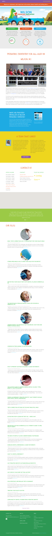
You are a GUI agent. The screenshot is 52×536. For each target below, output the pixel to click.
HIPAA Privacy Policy (23, 523)
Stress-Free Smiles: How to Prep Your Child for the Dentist (24, 261)
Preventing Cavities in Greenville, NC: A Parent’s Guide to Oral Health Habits (25, 426)
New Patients (11, 28)
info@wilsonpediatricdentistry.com (26, 176)
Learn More (25, 157)
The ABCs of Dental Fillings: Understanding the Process (23, 435)
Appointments (39, 28)
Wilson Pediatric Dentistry (32, 88)
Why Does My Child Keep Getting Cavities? (19, 472)
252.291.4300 (47, 1)
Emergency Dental (16, 400)
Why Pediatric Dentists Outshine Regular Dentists (22, 463)
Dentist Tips (17, 348)
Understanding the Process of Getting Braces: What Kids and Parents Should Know (25, 325)
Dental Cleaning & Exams (19, 306)
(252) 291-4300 (8, 515)
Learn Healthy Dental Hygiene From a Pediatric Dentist (23, 499)
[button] (26, 199)
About (35, 519)
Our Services (25, 28)
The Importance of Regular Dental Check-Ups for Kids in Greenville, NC (23, 304)
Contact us (27, 102)
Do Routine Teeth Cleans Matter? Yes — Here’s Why (22, 416)
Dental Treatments (18, 284)
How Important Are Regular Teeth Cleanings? (20, 481)
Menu (3, 1)
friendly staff (13, 93)
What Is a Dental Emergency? (16, 454)
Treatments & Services (38, 520)
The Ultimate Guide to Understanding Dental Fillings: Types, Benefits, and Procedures (24, 387)
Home (35, 516)
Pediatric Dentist (18, 263)
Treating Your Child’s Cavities (16, 490)
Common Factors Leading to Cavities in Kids (20, 346)
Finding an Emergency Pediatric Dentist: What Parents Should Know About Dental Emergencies (25, 398)
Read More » (26, 247)
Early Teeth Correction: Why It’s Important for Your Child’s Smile (26, 241)
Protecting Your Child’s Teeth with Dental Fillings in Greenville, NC (26, 282)
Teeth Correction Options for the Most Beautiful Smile (23, 407)
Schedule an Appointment (38, 517)
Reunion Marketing (42, 533)
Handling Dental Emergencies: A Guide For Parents (21, 445)
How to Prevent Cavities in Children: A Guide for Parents (23, 366)
